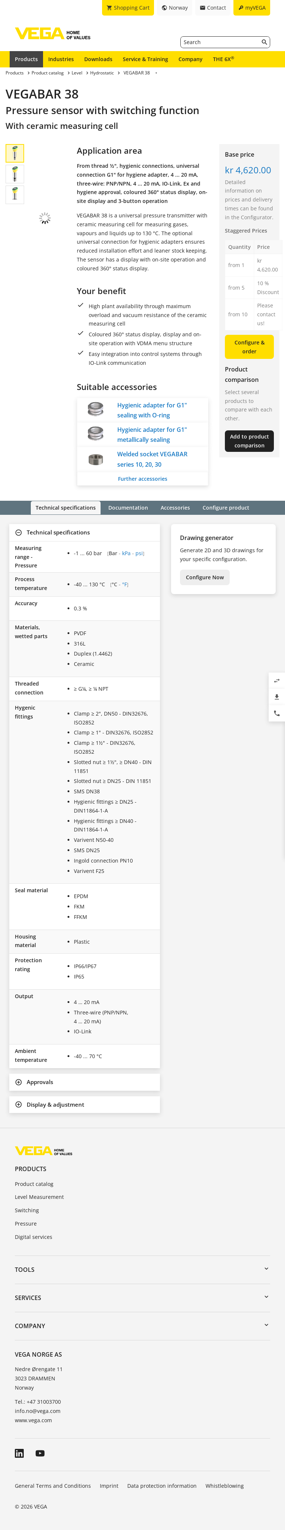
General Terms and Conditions (53, 1485)
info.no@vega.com (37, 1410)
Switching (27, 1209)
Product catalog (34, 1183)
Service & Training (145, 59)
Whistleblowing (225, 1485)
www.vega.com (33, 1419)
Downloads (98, 59)
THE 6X (223, 59)
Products (26, 59)
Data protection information (162, 1485)
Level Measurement (39, 1196)
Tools (25, 1269)
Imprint (109, 1485)
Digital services (33, 1236)
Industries (61, 59)
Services (28, 1297)
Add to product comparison (249, 441)
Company (190, 59)
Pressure (26, 1223)
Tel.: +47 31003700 (38, 1401)
